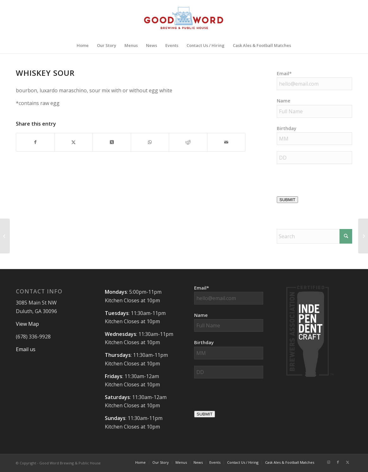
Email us (25, 349)
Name (283, 100)
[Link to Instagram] (328, 462)
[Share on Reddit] (188, 142)
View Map (27, 323)
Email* (284, 73)
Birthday (286, 128)
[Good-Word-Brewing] (184, 18)
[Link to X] (347, 462)
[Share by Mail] (226, 142)
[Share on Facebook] (35, 142)
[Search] (314, 236)
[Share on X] (74, 142)
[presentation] (242, 397)
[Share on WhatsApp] (150, 142)
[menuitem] (83, 45)
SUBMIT (287, 199)
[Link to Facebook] (338, 462)
